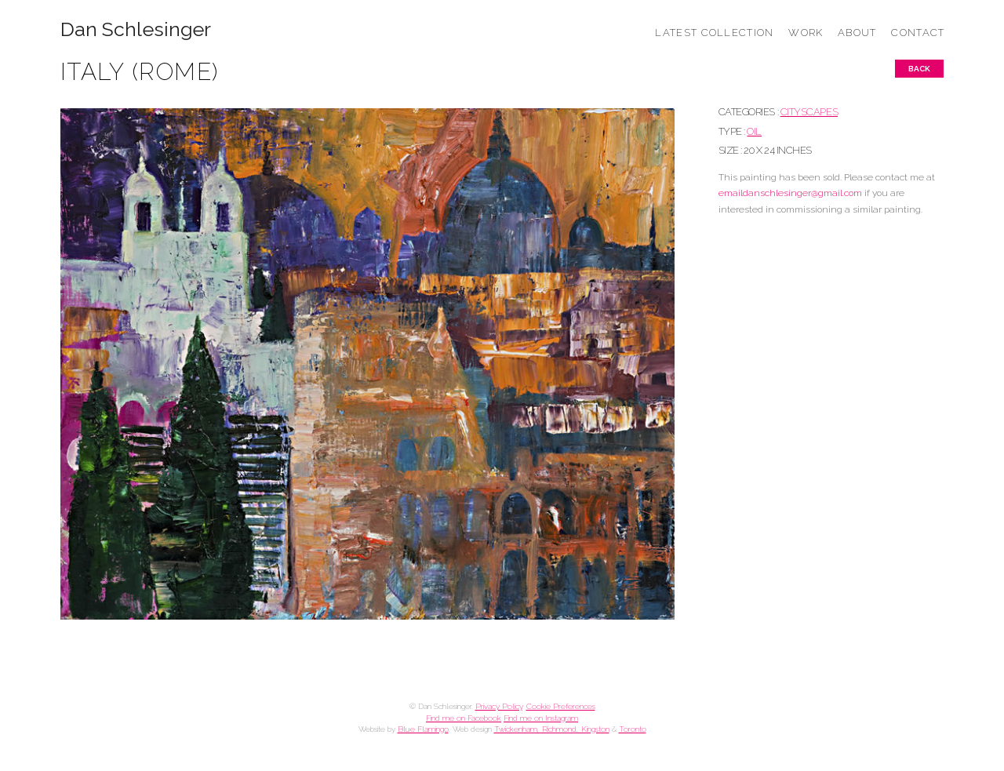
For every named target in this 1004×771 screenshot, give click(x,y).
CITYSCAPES (809, 112)
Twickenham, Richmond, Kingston (551, 729)
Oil (754, 131)
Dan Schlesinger (136, 29)
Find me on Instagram (541, 718)
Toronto (632, 729)
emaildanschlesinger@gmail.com (790, 192)
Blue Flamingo (423, 729)
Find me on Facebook (463, 718)
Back (919, 68)
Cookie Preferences (560, 706)
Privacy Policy (498, 706)
